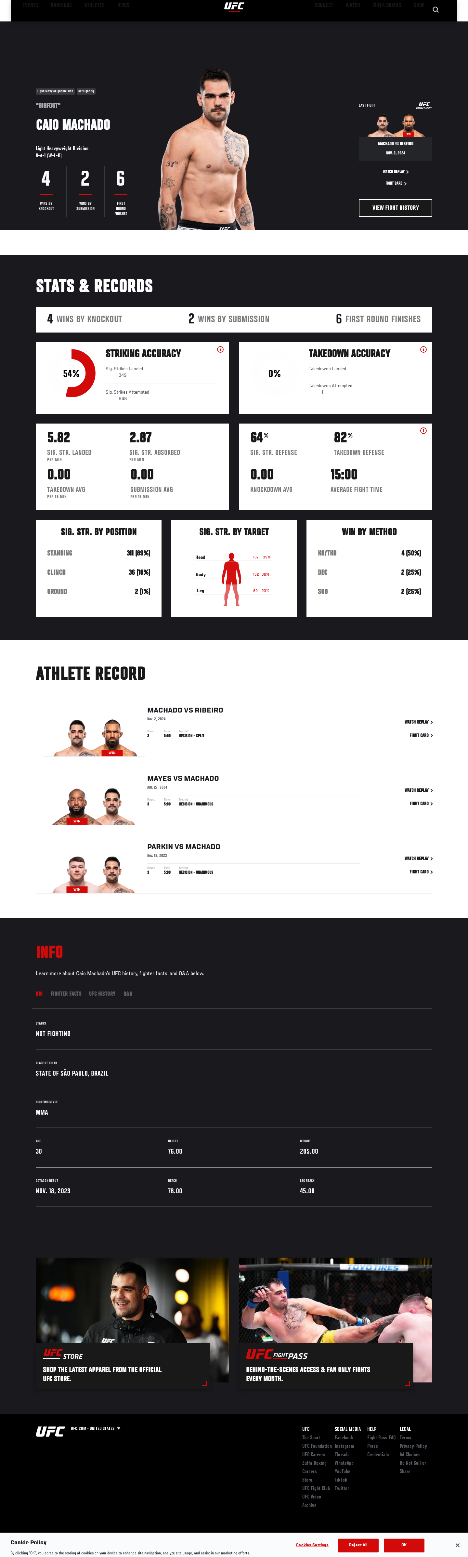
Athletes (85, 24)
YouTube (342, 1472)
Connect (331, 24)
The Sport (311, 1438)
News (110, 24)
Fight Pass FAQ (381, 1438)
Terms (405, 1438)
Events (28, 24)
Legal (405, 1430)
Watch (358, 24)
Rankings (56, 24)
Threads (342, 1455)
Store (307, 1480)
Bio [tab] (39, 994)
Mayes (159, 779)
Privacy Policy (413, 1446)
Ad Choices (410, 1455)
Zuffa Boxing (389, 24)
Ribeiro (209, 711)
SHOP (418, 24)
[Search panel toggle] (435, 25)
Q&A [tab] (128, 994)
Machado (164, 711)
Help (371, 1430)
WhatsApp (344, 1463)
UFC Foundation (317, 1446)
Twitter (342, 1489)
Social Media (348, 1430)
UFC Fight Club (316, 1489)
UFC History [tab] (102, 994)
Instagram (344, 1446)
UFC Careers (313, 1455)
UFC (305, 1430)
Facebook (344, 1438)
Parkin (160, 847)
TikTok (341, 1480)
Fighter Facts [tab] (66, 994)
